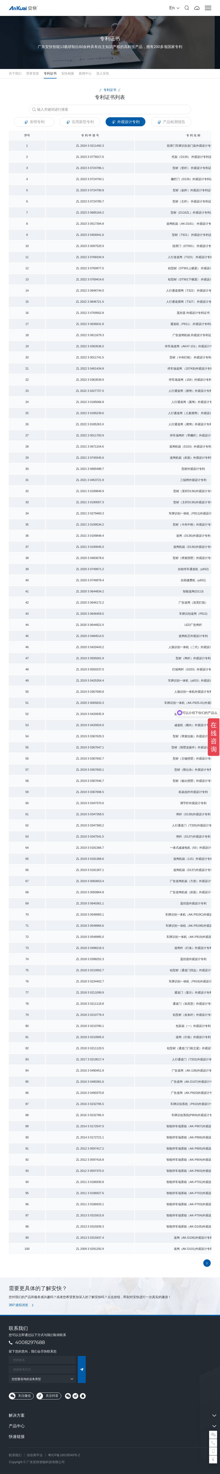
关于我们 (15, 73)
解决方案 (17, 1415)
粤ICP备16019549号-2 (64, 1455)
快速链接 (17, 1436)
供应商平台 (35, 1455)
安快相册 (67, 73)
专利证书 (50, 73)
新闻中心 (85, 73)
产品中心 (17, 1426)
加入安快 (102, 73)
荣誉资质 (32, 73)
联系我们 (15, 1455)
